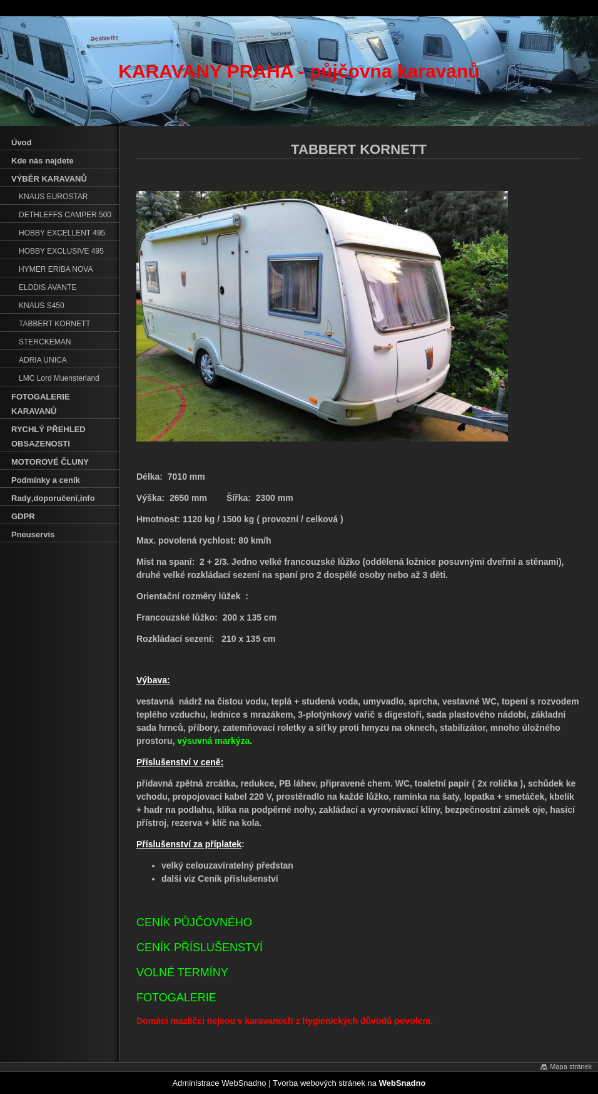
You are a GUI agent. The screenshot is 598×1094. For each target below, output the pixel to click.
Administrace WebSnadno (219, 1083)
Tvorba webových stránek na (349, 1083)
